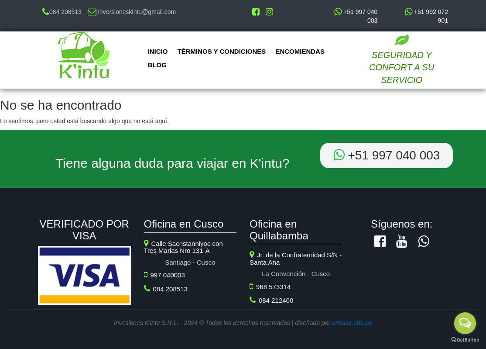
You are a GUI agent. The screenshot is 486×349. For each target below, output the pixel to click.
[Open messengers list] (465, 323)
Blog (157, 65)
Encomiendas (300, 51)
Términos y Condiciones (222, 51)
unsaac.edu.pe (352, 322)
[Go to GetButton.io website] (465, 340)
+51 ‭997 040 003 (386, 155)
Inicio (158, 51)
